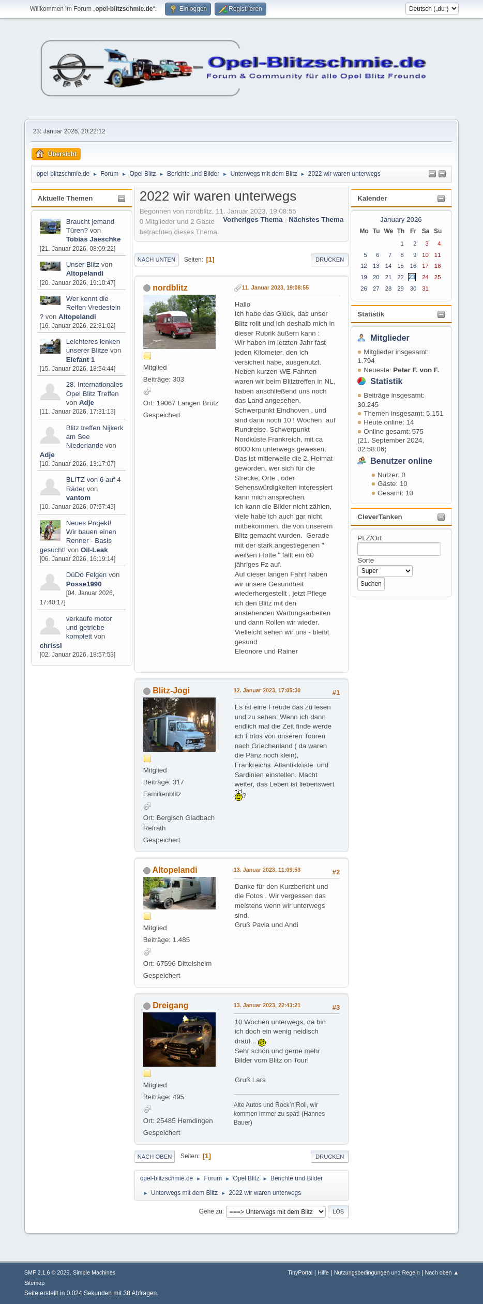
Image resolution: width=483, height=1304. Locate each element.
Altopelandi (85, 273)
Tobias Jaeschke (93, 239)
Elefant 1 (80, 359)
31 (425, 288)
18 (437, 266)
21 (388, 277)
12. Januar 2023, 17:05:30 (267, 690)
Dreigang (170, 1005)
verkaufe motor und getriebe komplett (89, 628)
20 (376, 277)
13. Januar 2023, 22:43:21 (267, 1005)
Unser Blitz (82, 264)
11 (437, 255)
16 (413, 266)
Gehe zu (210, 1211)
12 (363, 266)
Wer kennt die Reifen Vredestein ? (80, 308)
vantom (78, 498)
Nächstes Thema (316, 219)
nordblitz (170, 287)
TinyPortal (300, 1272)
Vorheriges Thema (252, 219)
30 (413, 288)
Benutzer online (401, 461)
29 (400, 288)
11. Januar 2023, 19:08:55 (275, 287)
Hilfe (323, 1272)
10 (425, 255)
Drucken (329, 259)
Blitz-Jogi (171, 690)
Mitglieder (390, 337)
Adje (86, 402)
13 (376, 266)
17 (425, 266)
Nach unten (156, 259)
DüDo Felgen (86, 575)
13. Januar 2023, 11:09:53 (267, 870)
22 (400, 277)
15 (400, 266)
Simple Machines (94, 1272)
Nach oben (155, 1157)
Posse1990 (84, 584)
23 (412, 277)
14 (388, 266)
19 (363, 277)
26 (363, 288)
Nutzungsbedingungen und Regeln (377, 1272)
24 (425, 277)
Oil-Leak (94, 550)
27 (376, 288)
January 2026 (401, 219)
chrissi (51, 645)
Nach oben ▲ (442, 1272)
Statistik (370, 314)
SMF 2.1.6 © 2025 (47, 1272)
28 (388, 288)
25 (437, 277)
